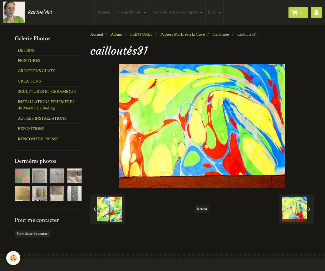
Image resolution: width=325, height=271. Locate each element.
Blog (212, 12)
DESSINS (26, 50)
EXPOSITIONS (31, 129)
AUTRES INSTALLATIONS (42, 118)
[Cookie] (13, 258)
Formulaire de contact (33, 233)
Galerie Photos (129, 12)
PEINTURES (141, 34)
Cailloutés (221, 34)
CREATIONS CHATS (36, 71)
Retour (202, 209)
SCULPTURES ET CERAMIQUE (47, 91)
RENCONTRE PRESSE (38, 139)
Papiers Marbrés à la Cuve (182, 34)
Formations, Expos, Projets (175, 12)
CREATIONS (29, 81)
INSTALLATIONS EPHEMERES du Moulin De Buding (46, 105)
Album (116, 34)
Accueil (104, 12)
